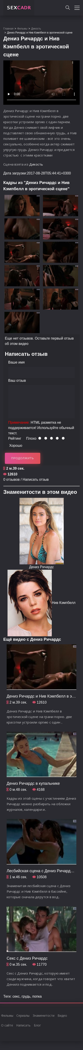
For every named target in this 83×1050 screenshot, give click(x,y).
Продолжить (22, 458)
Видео (62, 1015)
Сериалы (22, 1015)
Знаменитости (43, 1015)
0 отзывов (11, 479)
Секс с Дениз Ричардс (27, 958)
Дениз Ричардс (41, 567)
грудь (25, 996)
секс (15, 996)
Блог (37, 1025)
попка (37, 996)
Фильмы (7, 1015)
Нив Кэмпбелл (63, 603)
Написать (23, 1025)
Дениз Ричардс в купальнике (33, 783)
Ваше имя (16, 362)
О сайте (7, 1025)
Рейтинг (14, 438)
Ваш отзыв (17, 380)
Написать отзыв (36, 479)
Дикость (36, 164)
